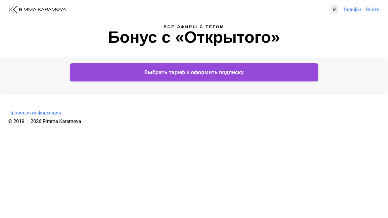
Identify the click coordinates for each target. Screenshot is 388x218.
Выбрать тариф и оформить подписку (194, 86)
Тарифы (352, 13)
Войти (373, 13)
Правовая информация (34, 127)
